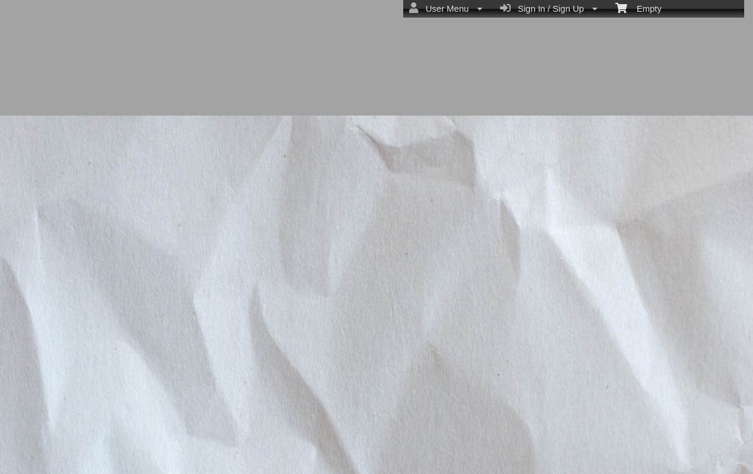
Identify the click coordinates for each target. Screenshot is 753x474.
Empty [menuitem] (638, 7)
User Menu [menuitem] (445, 8)
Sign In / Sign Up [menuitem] (548, 8)
